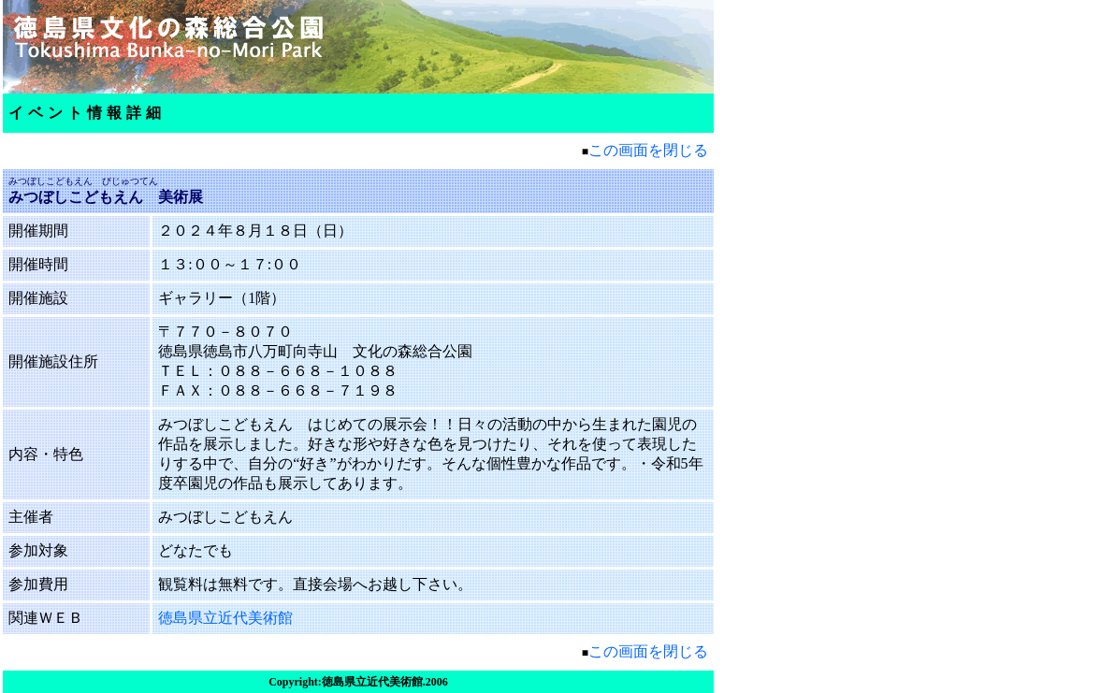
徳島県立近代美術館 (225, 618)
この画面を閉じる (648, 150)
